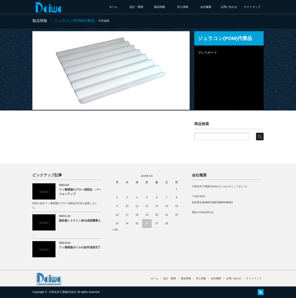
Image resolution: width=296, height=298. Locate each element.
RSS (261, 292)
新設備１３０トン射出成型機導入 (80, 220)
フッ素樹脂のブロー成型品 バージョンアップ (80, 192)
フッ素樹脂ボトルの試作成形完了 (80, 247)
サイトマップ (252, 7)
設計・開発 (136, 7)
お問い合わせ (229, 7)
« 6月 (115, 229)
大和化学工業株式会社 (62, 292)
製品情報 (159, 7)
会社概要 (205, 7)
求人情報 (182, 7)
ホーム (113, 7)
